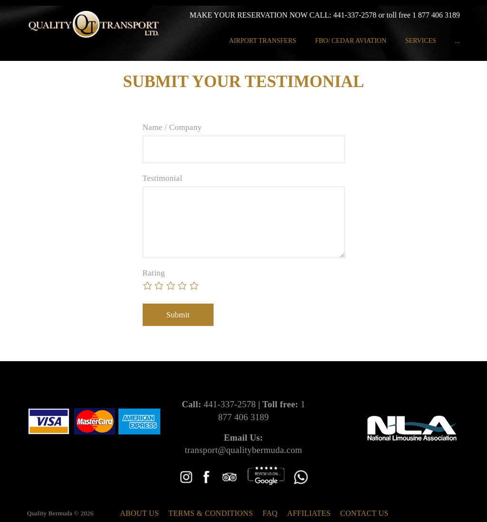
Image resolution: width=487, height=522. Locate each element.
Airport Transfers (262, 40)
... (457, 40)
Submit (178, 314)
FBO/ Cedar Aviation (350, 40)
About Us (139, 513)
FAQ (270, 513)
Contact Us (364, 513)
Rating (154, 272)
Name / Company (172, 127)
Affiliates (309, 513)
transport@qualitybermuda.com (243, 450)
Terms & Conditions (210, 513)
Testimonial (163, 178)
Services (420, 40)
